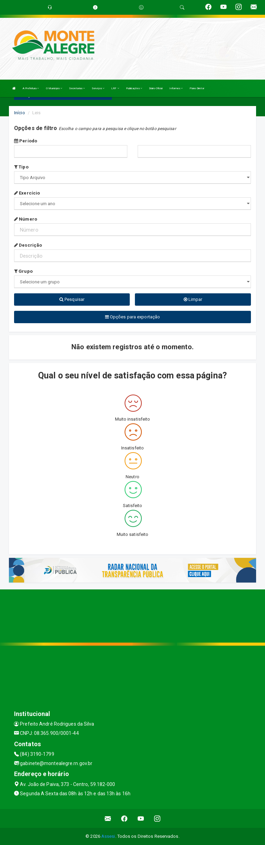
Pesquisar (71, 299)
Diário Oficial (155, 88)
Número (25, 219)
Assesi (108, 836)
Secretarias (77, 88)
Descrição (28, 245)
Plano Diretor (196, 88)
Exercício (27, 193)
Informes (176, 88)
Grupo (23, 271)
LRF (115, 88)
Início (19, 112)
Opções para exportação (132, 316)
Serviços (98, 88)
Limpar (193, 299)
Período (25, 140)
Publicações (134, 88)
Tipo (21, 166)
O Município (54, 88)
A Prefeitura (31, 88)
